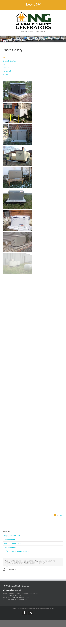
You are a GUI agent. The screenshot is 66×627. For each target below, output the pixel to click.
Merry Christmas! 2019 (12, 543)
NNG (52, 608)
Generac (6, 68)
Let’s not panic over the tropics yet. (17, 551)
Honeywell (7, 71)
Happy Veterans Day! (12, 536)
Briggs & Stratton (9, 61)
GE (4, 64)
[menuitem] (33, 57)
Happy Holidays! (10, 547)
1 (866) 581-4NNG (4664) (20, 598)
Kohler (5, 74)
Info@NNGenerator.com (17, 600)
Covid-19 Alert (9, 539)
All (4, 58)
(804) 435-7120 (15, 596)
